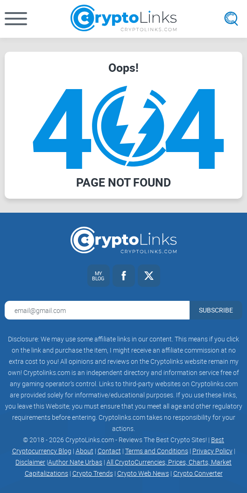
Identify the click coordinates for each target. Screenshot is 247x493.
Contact (109, 450)
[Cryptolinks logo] (123, 19)
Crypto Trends (92, 473)
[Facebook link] (124, 275)
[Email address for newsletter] (97, 310)
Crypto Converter (198, 473)
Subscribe (216, 310)
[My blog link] (98, 275)
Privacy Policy (212, 450)
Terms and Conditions (156, 450)
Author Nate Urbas (75, 462)
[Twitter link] (149, 275)
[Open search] (231, 18)
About (84, 450)
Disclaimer (30, 462)
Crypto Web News (143, 473)
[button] (16, 18)
